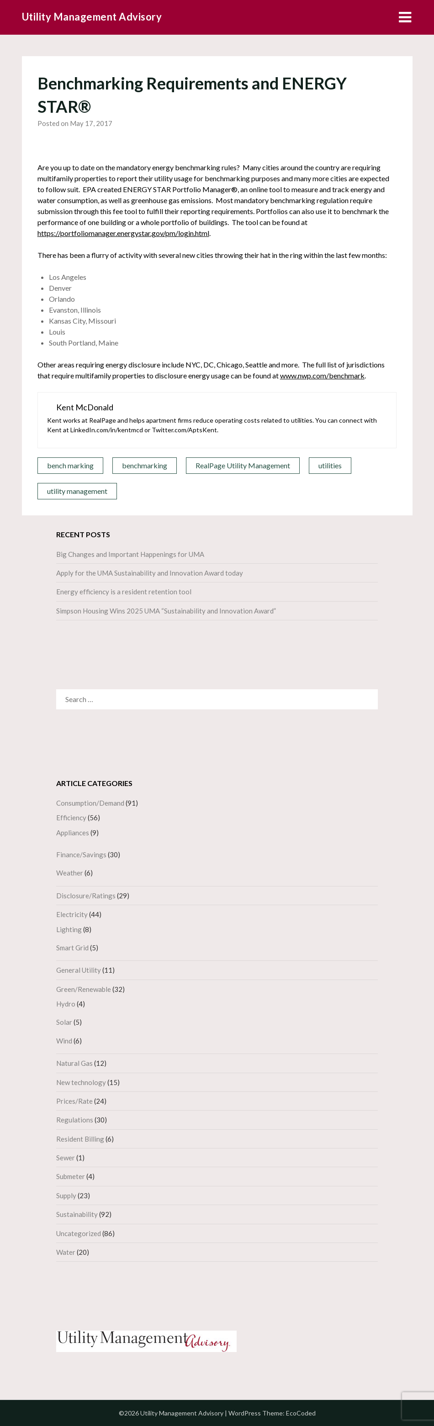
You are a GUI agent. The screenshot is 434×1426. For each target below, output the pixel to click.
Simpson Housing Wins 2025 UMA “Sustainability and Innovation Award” (166, 611)
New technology (81, 1082)
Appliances (72, 832)
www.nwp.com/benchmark (322, 375)
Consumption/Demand (90, 803)
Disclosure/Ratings (86, 895)
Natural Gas (74, 1063)
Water (65, 1252)
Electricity (72, 914)
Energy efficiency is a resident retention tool (123, 591)
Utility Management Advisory (92, 16)
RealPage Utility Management (243, 465)
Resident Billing (80, 1139)
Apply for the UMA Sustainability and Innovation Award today (149, 573)
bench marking (70, 465)
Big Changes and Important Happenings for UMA (130, 554)
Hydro (65, 1004)
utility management (77, 491)
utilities (330, 465)
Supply (66, 1195)
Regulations (74, 1120)
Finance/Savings (81, 854)
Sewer (65, 1157)
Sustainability (77, 1214)
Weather (69, 873)
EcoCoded (301, 1413)
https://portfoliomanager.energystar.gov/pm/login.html (123, 233)
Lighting (69, 929)
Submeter (70, 1176)
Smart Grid (72, 948)
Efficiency (71, 817)
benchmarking (144, 465)
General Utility (78, 970)
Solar (64, 1022)
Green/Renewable (83, 989)
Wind (64, 1041)
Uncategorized (78, 1233)
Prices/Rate (74, 1101)
